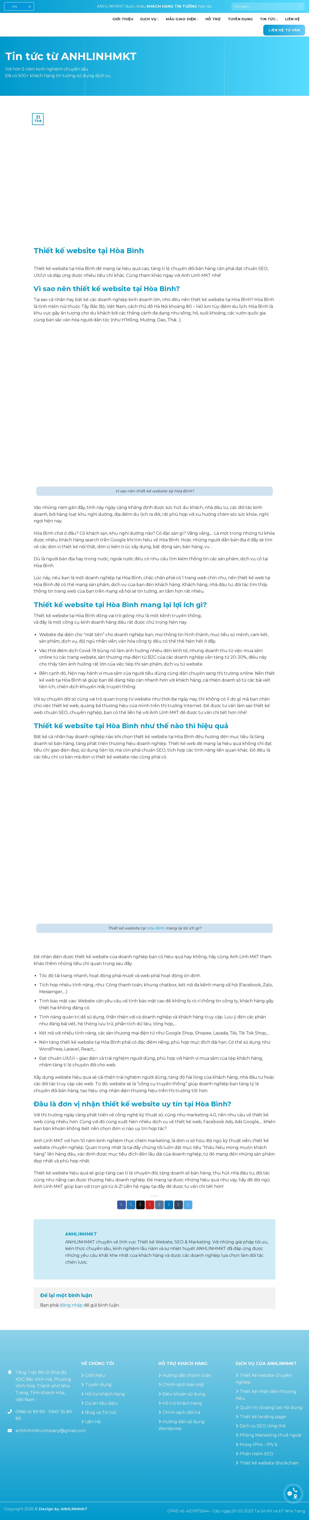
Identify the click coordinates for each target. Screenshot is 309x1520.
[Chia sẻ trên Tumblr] (178, 1205)
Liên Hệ (93, 1421)
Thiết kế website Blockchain (269, 1463)
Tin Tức (269, 19)
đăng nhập (71, 1305)
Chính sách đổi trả (181, 1412)
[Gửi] (300, 7)
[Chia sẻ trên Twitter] (131, 1205)
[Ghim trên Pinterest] (150, 1205)
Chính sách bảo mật (183, 1384)
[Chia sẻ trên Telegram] (188, 1205)
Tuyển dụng (240, 19)
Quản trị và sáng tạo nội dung (271, 1407)
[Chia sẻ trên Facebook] (121, 1205)
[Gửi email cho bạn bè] (140, 1205)
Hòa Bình (155, 928)
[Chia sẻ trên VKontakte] (159, 1205)
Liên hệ (292, 19)
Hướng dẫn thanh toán (186, 1375)
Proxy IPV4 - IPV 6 (258, 1444)
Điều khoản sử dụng (183, 1394)
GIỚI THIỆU (122, 19)
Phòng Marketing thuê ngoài (270, 1435)
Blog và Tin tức (101, 1412)
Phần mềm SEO (256, 1453)
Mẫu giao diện (182, 19)
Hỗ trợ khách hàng (105, 1394)
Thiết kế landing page (263, 1416)
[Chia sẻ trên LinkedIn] (168, 1205)
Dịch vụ (149, 19)
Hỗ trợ (213, 19)
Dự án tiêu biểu (101, 1403)
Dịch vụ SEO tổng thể (263, 1425)
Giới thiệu (95, 1375)
